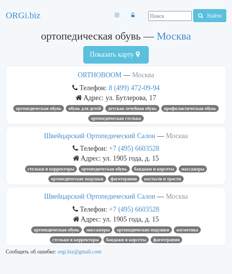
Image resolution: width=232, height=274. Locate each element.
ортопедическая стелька (116, 118)
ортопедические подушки (77, 179)
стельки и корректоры (51, 169)
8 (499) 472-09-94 (134, 87)
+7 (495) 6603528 (134, 148)
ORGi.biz (23, 15)
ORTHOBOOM (100, 75)
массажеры (193, 169)
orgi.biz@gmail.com (79, 251)
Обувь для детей (84, 108)
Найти (209, 15)
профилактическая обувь (190, 108)
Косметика (187, 230)
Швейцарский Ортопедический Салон (100, 135)
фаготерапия (124, 179)
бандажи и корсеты (154, 169)
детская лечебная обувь (132, 108)
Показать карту (115, 54)
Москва (174, 35)
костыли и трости (162, 179)
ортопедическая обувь (38, 108)
